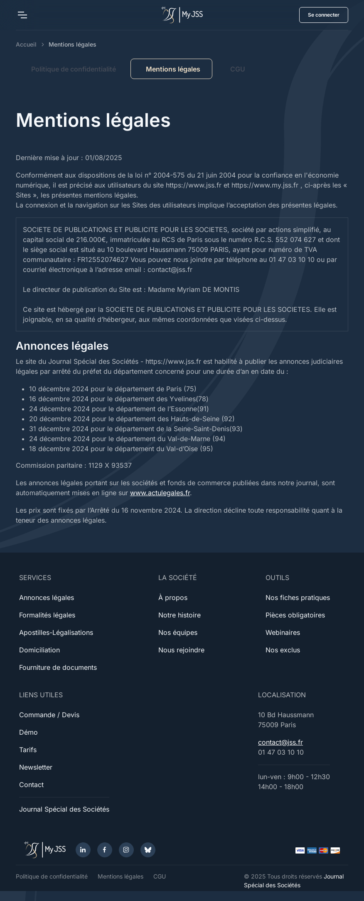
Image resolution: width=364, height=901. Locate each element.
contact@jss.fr (280, 742)
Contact (31, 784)
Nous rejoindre (181, 650)
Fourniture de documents (58, 667)
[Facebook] (104, 849)
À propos (172, 597)
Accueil (26, 44)
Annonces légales (46, 597)
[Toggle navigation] (22, 14)
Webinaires (283, 632)
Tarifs (28, 749)
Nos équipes (177, 632)
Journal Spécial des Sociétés (64, 809)
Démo (28, 732)
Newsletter (35, 767)
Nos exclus (283, 650)
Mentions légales (120, 876)
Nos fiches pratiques (298, 597)
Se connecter (323, 15)
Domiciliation (39, 650)
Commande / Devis (49, 715)
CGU (237, 69)
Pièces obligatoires (295, 615)
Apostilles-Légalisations (56, 632)
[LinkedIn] (83, 849)
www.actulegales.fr (160, 493)
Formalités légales (47, 615)
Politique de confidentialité (73, 69)
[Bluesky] (147, 849)
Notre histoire (179, 615)
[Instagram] (126, 849)
